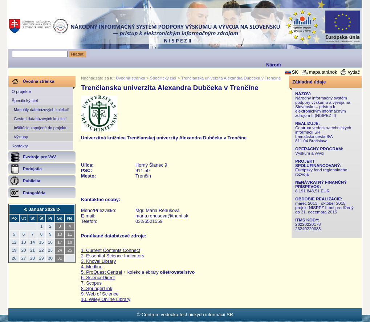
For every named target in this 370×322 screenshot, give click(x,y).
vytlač (354, 72)
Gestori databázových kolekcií (40, 119)
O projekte (21, 91)
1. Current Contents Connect (110, 250)
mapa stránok (323, 72)
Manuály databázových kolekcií (41, 109)
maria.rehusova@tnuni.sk (161, 216)
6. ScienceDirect (98, 277)
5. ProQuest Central (101, 272)
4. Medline (91, 266)
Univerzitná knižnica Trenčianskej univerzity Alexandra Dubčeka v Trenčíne (164, 137)
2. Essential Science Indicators (112, 255)
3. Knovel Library (98, 261)
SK (295, 72)
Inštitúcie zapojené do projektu (41, 128)
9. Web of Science (100, 294)
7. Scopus (91, 283)
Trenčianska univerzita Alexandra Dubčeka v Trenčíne (231, 78)
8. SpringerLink (96, 288)
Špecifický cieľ (25, 100)
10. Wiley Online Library (105, 299)
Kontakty (20, 146)
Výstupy (21, 137)
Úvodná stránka (130, 78)
